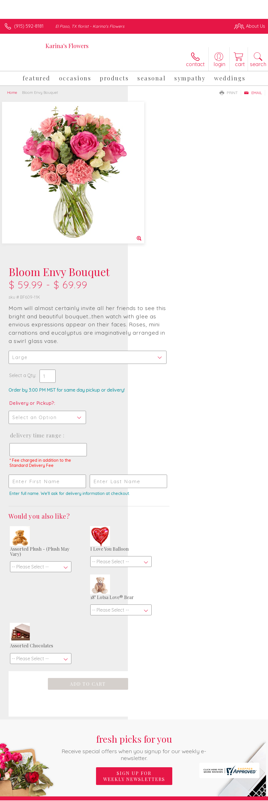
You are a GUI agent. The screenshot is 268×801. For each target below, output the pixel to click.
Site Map (244, 795)
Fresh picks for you (134, 590)
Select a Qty (150, 219)
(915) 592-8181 (29, 26)
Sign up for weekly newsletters (134, 620)
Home (12, 92)
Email (253, 92)
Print (229, 92)
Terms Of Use (134, 795)
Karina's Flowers (67, 45)
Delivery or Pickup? (159, 247)
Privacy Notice (167, 795)
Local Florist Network (209, 795)
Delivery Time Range (163, 279)
